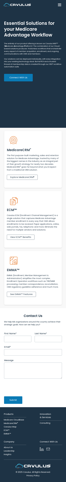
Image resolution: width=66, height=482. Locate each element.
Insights (7, 454)
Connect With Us (18, 77)
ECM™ (6, 430)
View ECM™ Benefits (21, 237)
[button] (59, 5)
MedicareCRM (11, 423)
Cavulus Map (10, 427)
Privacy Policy (33, 475)
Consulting (45, 423)
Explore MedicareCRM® (22, 177)
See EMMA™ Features (22, 294)
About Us (8, 447)
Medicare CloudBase (14, 420)
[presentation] (24, 387)
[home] (17, 5)
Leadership (9, 451)
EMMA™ (7, 434)
